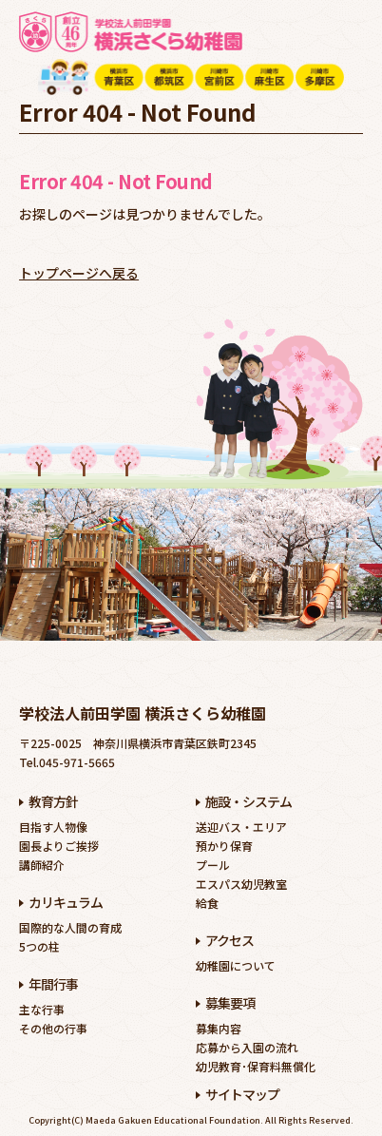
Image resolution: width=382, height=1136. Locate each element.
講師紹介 (42, 865)
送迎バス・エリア (241, 826)
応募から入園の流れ (247, 1047)
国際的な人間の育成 (70, 927)
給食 (207, 903)
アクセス (229, 940)
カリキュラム (66, 902)
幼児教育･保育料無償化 (255, 1066)
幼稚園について (236, 965)
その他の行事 (53, 1028)
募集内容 (218, 1028)
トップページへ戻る (79, 272)
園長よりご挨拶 (59, 846)
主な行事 (42, 1009)
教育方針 (53, 801)
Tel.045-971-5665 (67, 762)
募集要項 (230, 1002)
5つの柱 (39, 946)
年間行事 (53, 983)
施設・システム (248, 801)
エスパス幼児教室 (241, 884)
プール (213, 865)
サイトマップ (242, 1094)
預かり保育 (224, 846)
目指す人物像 (53, 826)
